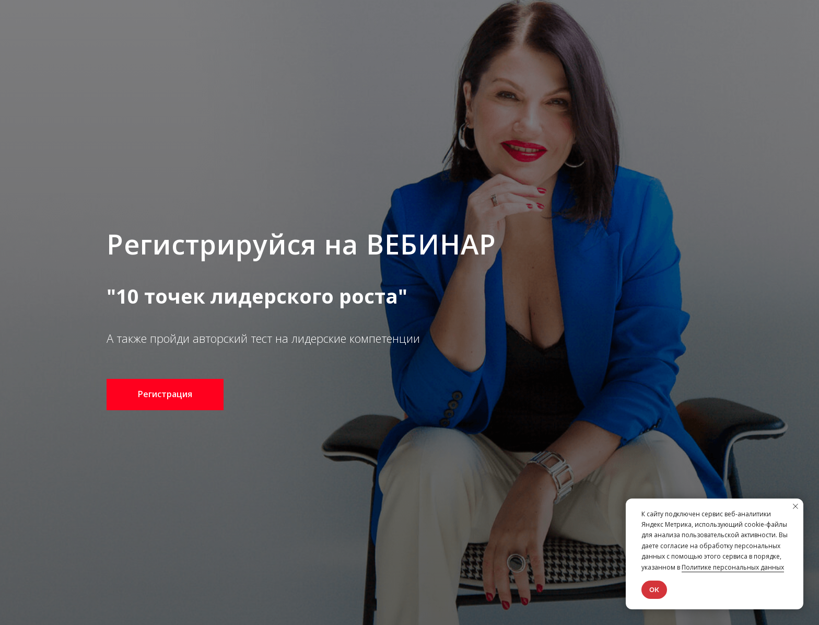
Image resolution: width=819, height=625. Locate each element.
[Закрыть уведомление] (795, 506)
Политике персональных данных (733, 567)
